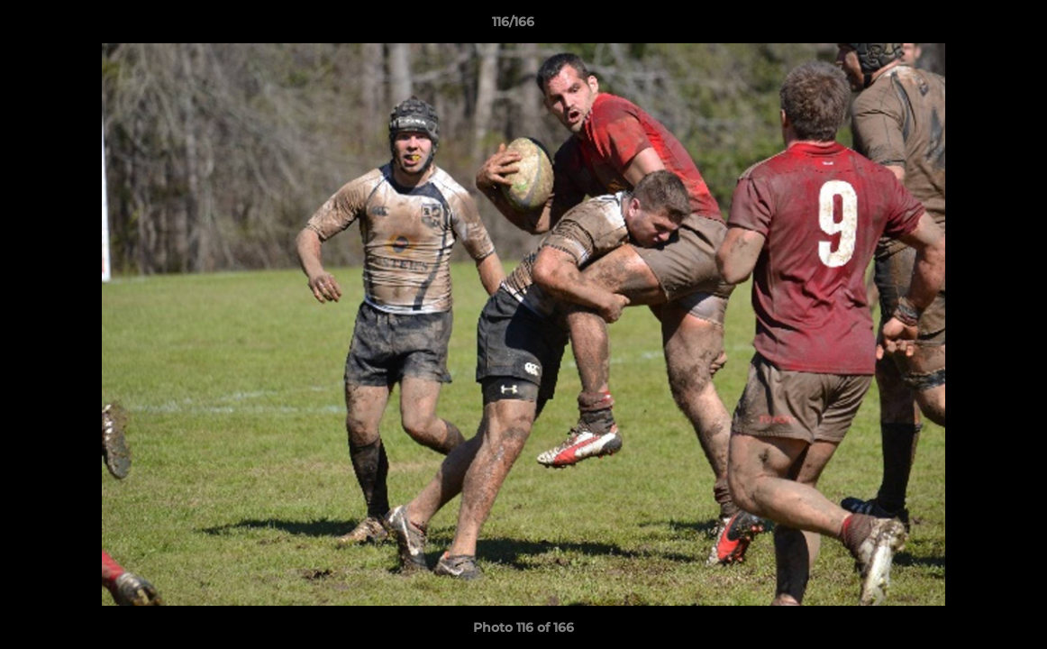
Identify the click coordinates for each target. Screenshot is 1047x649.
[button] (971, 26)
